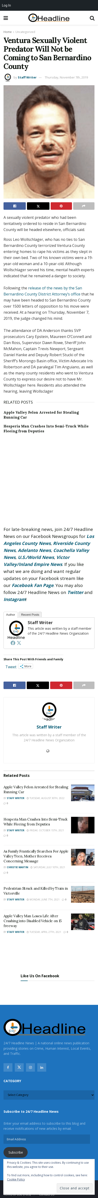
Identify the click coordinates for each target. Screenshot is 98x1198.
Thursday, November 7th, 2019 (66, 77)
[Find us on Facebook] (8, 1067)
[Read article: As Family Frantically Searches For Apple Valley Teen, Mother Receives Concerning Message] (82, 857)
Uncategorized (25, 32)
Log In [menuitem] (6, 5)
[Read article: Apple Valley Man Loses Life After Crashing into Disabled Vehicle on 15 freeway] (82, 922)
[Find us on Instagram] (30, 1067)
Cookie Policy (16, 1179)
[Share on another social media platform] (83, 206)
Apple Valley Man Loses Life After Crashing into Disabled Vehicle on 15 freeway (33, 921)
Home (8, 32)
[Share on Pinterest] (61, 206)
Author (10, 614)
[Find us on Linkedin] (41, 1067)
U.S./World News (36, 557)
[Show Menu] (6, 18)
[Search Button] (92, 18)
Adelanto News (34, 550)
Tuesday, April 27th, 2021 (44, 932)
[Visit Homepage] (48, 18)
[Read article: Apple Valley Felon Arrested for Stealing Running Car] (82, 793)
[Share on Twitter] (38, 206)
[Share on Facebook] (15, 206)
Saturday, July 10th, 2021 (47, 867)
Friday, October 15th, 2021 (45, 830)
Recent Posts (30, 614)
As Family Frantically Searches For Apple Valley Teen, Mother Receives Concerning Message (36, 856)
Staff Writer (27, 77)
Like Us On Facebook (40, 975)
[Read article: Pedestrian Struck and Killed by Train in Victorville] (82, 894)
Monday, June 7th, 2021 (43, 899)
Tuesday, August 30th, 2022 (45, 798)
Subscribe (15, 1152)
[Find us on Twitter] (19, 1067)
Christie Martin (17, 867)
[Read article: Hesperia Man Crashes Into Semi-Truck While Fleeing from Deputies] (82, 825)
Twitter (75, 592)
